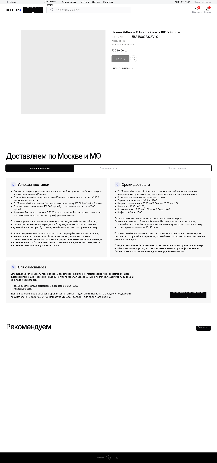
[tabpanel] (108, 237)
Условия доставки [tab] (40, 168)
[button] (188, 295)
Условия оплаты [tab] (108, 168)
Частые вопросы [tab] (177, 168)
